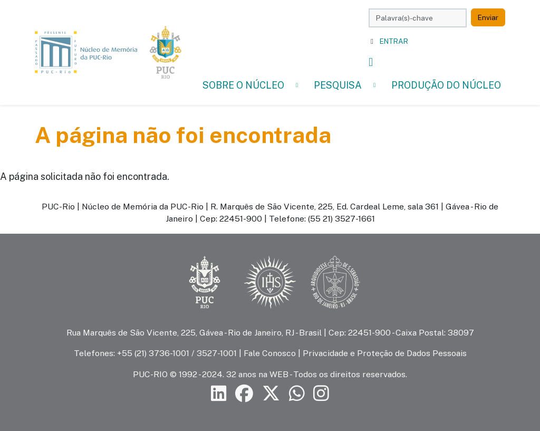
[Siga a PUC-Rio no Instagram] (321, 393)
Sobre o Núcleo (243, 85)
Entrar (394, 41)
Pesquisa (338, 85)
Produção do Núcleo (446, 85)
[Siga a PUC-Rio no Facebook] (244, 393)
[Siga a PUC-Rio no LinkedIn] (219, 393)
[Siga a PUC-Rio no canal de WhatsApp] (297, 393)
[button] (296, 85)
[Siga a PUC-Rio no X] (271, 393)
